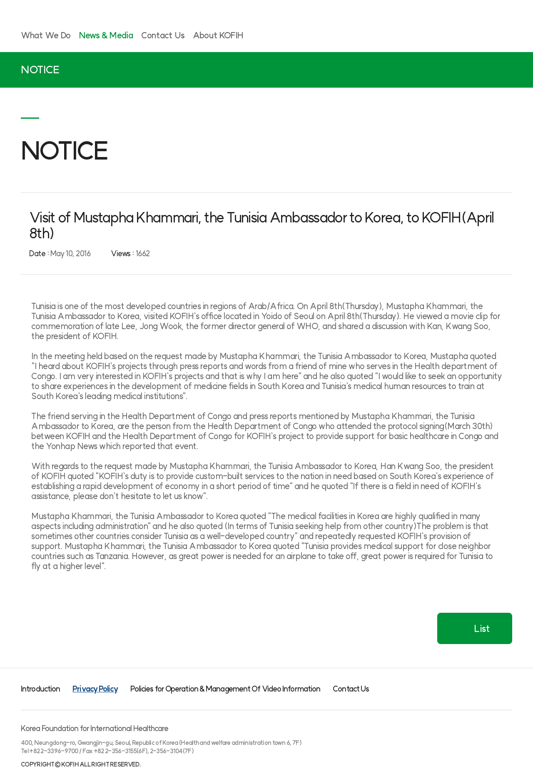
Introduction (40, 689)
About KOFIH (218, 35)
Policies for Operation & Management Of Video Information (225, 689)
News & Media (106, 35)
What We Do (46, 35)
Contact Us (162, 35)
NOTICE (40, 70)
